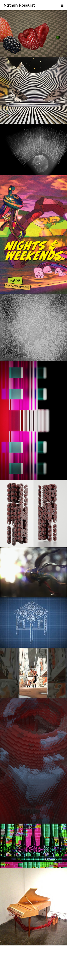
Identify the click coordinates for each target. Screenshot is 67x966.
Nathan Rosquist (19, 5)
